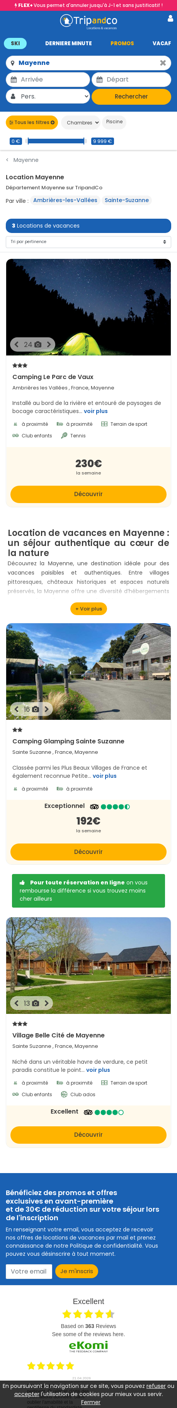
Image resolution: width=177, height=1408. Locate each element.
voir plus (96, 411)
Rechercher (131, 96)
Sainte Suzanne (31, 752)
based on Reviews (88, 1326)
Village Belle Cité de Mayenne (88, 1029)
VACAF (162, 43)
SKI (15, 43)
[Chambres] (80, 122)
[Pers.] (54, 96)
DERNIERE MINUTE (68, 43)
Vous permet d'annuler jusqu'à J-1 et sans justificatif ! (90, 5)
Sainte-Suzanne (127, 200)
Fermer (90, 1402)
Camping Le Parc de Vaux (88, 371)
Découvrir (88, 494)
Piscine (114, 121)
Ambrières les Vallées (40, 387)
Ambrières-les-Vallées (65, 200)
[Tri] (88, 242)
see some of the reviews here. (88, 1334)
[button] (88, 43)
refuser (156, 1386)
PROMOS (122, 43)
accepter (26, 1394)
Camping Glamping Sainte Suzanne (88, 735)
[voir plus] (88, 609)
